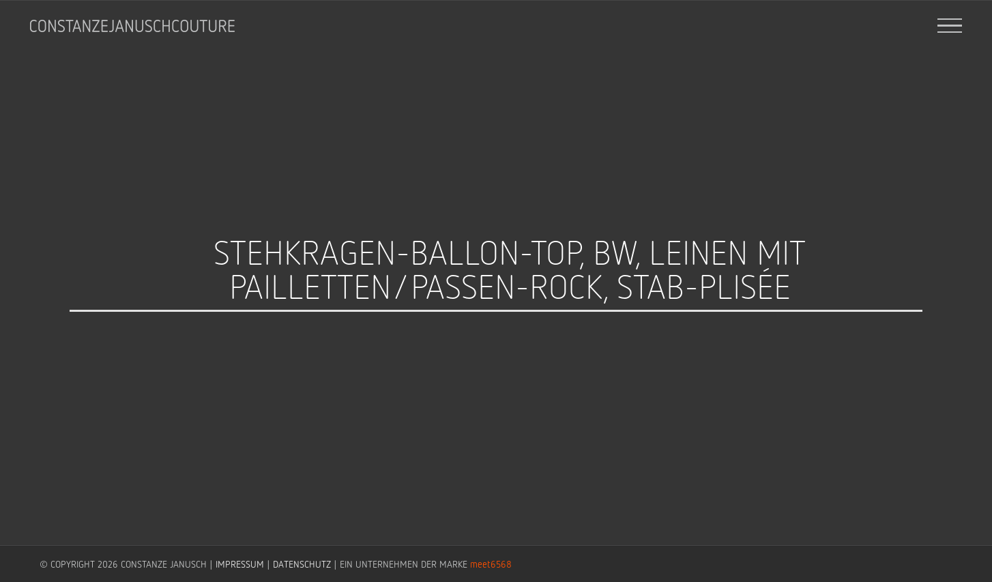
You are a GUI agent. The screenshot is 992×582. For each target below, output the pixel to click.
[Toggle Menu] (950, 25)
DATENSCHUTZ (302, 564)
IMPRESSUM (240, 564)
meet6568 (491, 564)
